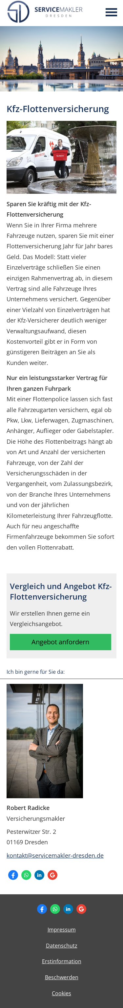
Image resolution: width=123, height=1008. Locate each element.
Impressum (62, 929)
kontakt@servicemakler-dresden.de (55, 855)
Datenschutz (61, 945)
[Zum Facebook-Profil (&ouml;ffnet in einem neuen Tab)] (13, 875)
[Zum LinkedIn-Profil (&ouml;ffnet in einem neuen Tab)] (39, 875)
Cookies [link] (61, 993)
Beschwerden (61, 977)
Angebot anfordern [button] (60, 641)
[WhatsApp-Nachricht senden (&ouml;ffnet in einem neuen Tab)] (26, 875)
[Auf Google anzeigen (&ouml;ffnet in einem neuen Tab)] (52, 875)
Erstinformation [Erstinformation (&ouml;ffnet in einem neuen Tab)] (61, 961)
